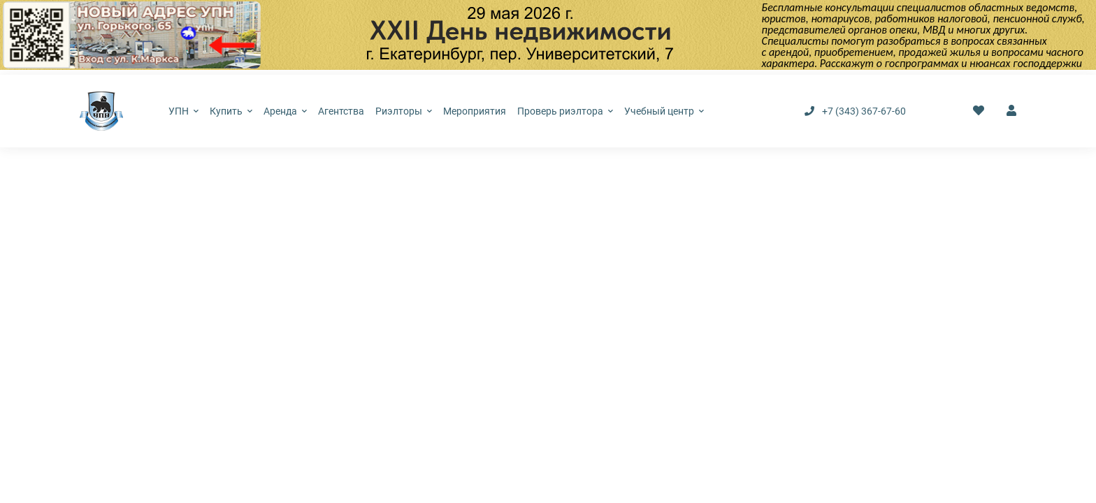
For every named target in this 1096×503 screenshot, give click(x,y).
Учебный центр (664, 111)
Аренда (285, 111)
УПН (183, 111)
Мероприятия (474, 111)
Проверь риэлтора (565, 111)
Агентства (341, 111)
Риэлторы (403, 111)
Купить (231, 111)
